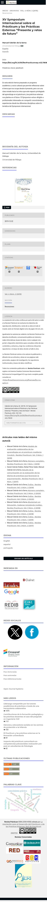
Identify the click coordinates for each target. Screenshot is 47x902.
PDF (7, 206)
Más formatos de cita (16, 421)
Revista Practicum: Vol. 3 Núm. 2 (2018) (23, 507)
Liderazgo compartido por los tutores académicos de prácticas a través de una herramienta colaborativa (21, 704)
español (7, 543)
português (8, 547)
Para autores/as (10, 674)
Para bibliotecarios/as (12, 678)
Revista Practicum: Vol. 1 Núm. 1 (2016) (23, 463)
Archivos (14, 11)
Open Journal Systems (13, 688)
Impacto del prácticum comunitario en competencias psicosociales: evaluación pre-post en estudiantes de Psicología (23, 742)
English (7, 540)
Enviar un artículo (23, 557)
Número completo (36, 460)
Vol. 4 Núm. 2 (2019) (29, 11)
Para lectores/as (10, 670)
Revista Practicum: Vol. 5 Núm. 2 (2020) (24, 492)
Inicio (5, 11)
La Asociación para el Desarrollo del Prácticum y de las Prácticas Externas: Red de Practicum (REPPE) (23, 826)
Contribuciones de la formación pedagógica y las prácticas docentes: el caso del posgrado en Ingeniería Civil (23, 715)
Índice (31, 483)
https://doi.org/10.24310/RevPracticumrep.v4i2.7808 (24, 63)
